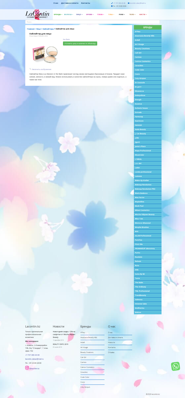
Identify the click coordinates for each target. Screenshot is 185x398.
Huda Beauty (140, 129)
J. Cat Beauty (140, 133)
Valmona (138, 299)
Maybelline (139, 202)
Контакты (85, 3)
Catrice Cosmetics (143, 61)
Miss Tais (139, 219)
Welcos (138, 312)
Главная (30, 29)
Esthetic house (141, 108)
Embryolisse (140, 95)
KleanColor (139, 155)
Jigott (137, 142)
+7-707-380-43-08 (119, 3)
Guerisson (139, 121)
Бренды (57, 14)
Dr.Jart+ (138, 87)
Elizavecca (139, 91)
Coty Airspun (140, 78)
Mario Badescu (141, 193)
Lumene (138, 176)
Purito (137, 253)
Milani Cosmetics (142, 210)
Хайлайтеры (48, 29)
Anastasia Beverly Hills (144, 36)
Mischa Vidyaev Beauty (145, 214)
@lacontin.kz (34, 369)
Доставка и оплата (69, 3)
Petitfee (138, 240)
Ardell (137, 40)
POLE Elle (139, 244)
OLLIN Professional (143, 236)
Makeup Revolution (143, 185)
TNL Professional (142, 291)
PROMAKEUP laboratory (145, 248)
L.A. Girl (138, 163)
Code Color (139, 70)
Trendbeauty (140, 295)
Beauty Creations (142, 48)
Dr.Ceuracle (140, 82)
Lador (137, 168)
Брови (89, 14)
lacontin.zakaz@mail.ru (138, 3)
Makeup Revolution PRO (145, 189)
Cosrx (137, 74)
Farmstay (139, 116)
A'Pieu (137, 31)
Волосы (68, 14)
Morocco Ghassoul (143, 223)
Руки (121, 14)
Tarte (137, 278)
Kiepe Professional (143, 150)
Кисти (142, 14)
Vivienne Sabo (141, 304)
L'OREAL (138, 159)
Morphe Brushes (142, 227)
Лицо (78, 14)
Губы (110, 14)
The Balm (139, 282)
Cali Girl (138, 53)
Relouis (138, 261)
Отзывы (111, 352)
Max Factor (139, 197)
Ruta (137, 265)
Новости (111, 342)
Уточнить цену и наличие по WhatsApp (80, 43)
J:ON (137, 138)
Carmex (138, 57)
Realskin (138, 257)
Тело (131, 14)
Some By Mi (140, 274)
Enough (138, 99)
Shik (137, 270)
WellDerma (139, 308)
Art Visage (139, 44)
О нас (55, 3)
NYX (136, 231)
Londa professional (143, 172)
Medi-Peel (139, 206)
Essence (138, 104)
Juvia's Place (140, 146)
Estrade (138, 112)
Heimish (138, 125)
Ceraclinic (139, 65)
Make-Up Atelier (142, 180)
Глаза (100, 14)
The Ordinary (140, 287)
